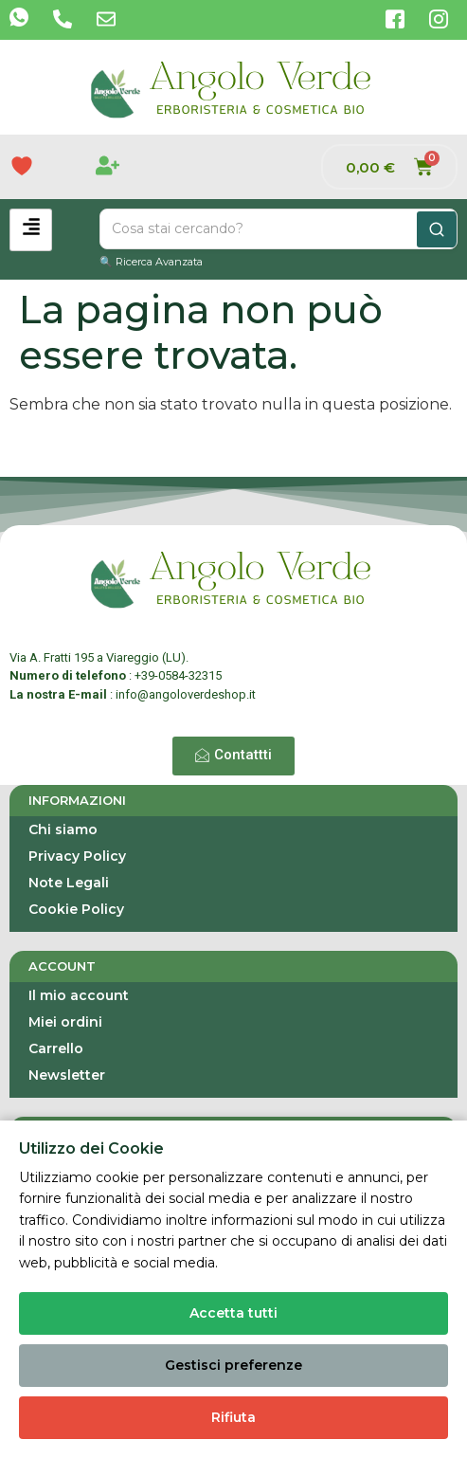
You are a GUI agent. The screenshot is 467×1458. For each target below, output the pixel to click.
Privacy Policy (77, 856)
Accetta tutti (233, 1312)
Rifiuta (233, 1417)
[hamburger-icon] (30, 230)
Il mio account (78, 995)
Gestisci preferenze (233, 1365)
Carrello (55, 1048)
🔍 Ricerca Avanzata (151, 261)
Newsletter (66, 1075)
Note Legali (68, 882)
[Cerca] (437, 229)
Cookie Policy (76, 909)
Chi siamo (63, 829)
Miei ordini (65, 1021)
